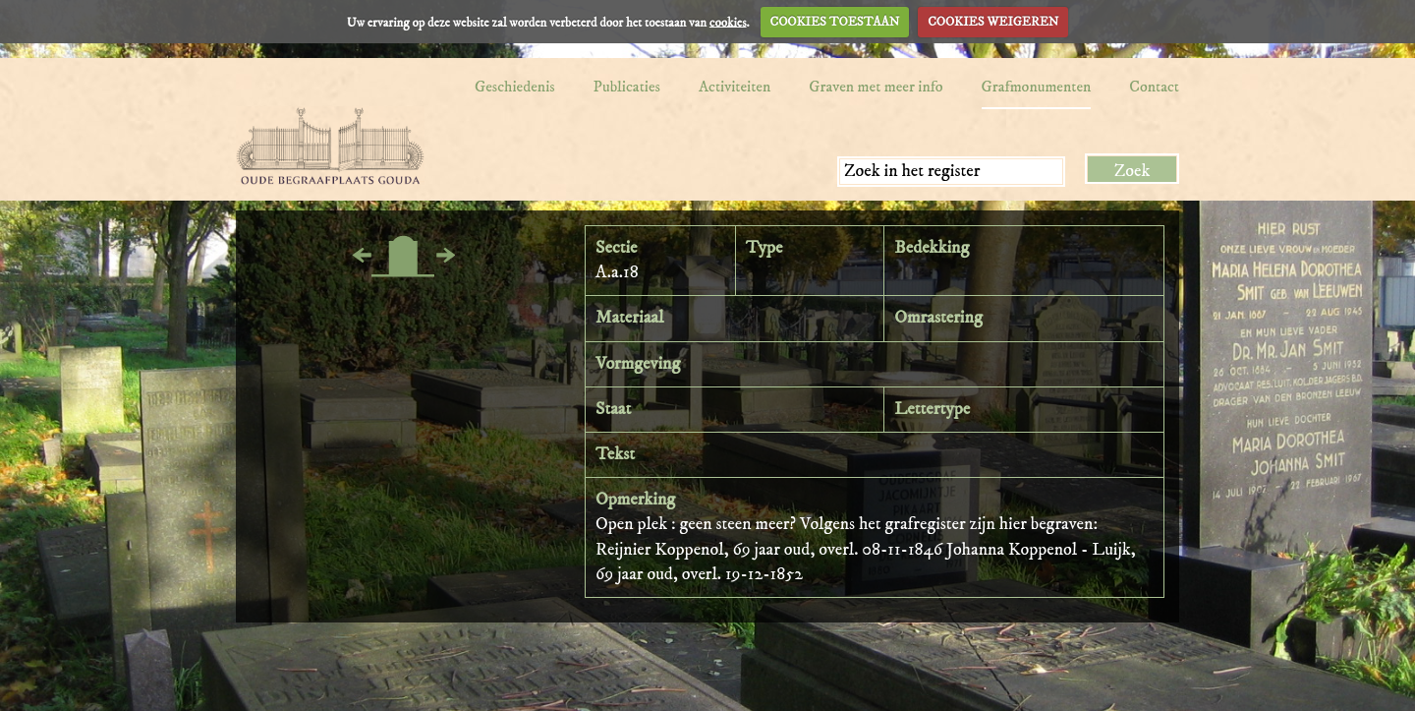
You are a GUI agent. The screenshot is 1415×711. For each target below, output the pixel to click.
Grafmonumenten (1037, 86)
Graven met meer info (875, 86)
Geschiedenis (515, 86)
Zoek (1132, 171)
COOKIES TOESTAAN (835, 22)
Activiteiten (734, 86)
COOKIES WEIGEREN (993, 22)
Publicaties (627, 86)
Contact (1154, 86)
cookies (728, 22)
